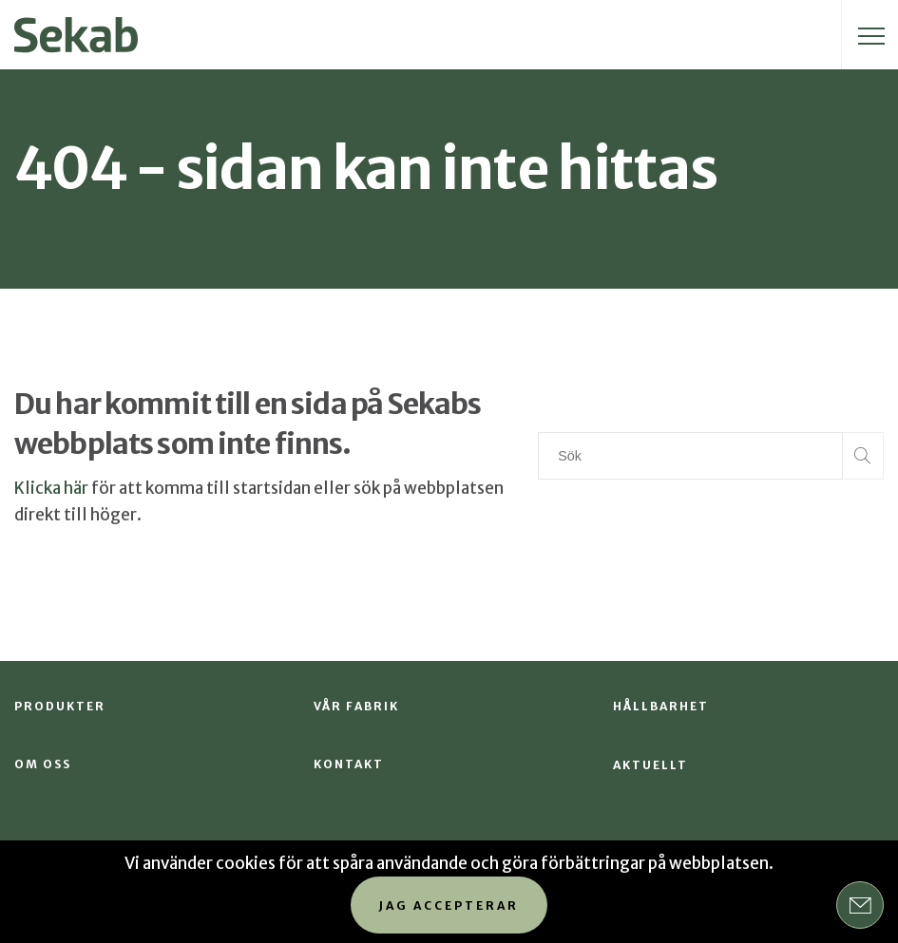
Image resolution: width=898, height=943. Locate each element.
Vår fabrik (356, 706)
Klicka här (51, 488)
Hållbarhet (661, 706)
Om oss (42, 764)
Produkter (59, 706)
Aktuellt (650, 765)
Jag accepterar (449, 905)
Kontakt (349, 764)
